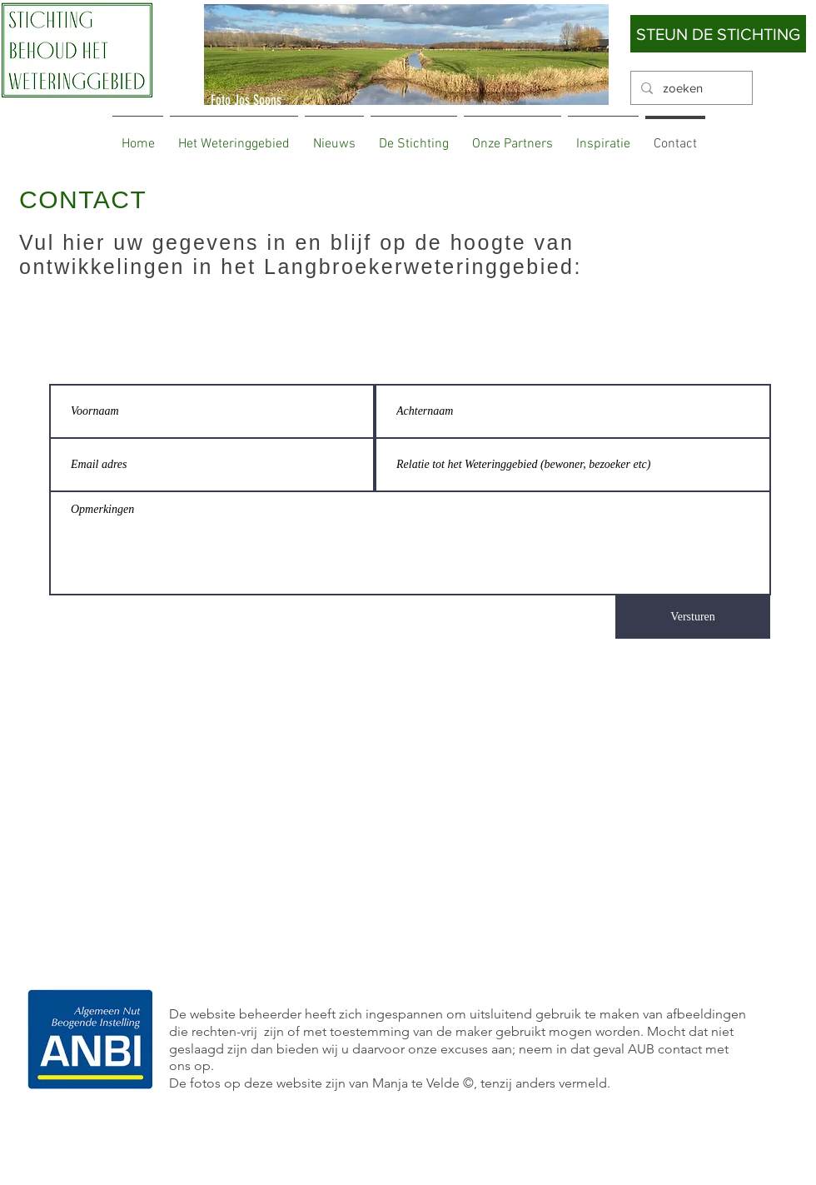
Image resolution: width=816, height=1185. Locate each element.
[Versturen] (692, 617)
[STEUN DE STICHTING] (718, 33)
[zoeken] (690, 88)
